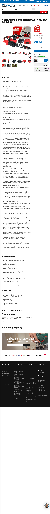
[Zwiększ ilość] (35, 47)
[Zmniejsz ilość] (39, 47)
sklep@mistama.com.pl (8, 9)
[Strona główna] (8, 5)
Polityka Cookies (5, 382)
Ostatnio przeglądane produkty (12, 327)
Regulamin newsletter (6, 384)
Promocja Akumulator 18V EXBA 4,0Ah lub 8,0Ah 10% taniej (31, 383)
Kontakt (46, 9)
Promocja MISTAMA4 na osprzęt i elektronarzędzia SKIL (31, 379)
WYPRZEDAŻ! (44, 12)
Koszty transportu (17, 367)
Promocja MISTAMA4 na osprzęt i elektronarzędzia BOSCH (31, 371)
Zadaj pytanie (6, 321)
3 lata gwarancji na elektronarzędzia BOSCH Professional (19, 378)
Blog (34, 9)
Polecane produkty (16, 310)
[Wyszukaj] (27, 5)
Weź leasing (46, 70)
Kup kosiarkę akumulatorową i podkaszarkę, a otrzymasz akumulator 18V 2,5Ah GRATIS (31, 392)
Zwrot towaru (4, 371)
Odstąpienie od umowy (6, 369)
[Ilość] (37, 47)
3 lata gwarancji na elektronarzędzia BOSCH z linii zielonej (19, 386)
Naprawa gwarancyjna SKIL (18, 375)
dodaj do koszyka (41, 51)
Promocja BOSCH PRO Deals (30, 368)
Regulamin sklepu (5, 373)
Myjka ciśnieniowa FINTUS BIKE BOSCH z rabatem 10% (31, 400)
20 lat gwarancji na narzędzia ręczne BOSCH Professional (19, 382)
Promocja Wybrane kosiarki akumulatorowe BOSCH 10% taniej (30, 387)
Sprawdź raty (37, 70)
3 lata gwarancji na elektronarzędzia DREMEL (19, 393)
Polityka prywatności (6, 375)
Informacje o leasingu (6, 376)
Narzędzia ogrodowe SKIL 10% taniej (31, 397)
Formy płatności (39, 9)
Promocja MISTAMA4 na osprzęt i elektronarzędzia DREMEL (31, 375)
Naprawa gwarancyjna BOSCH (18, 372)
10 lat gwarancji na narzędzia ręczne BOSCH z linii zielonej (19, 390)
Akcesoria (5, 310)
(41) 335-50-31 (19, 9)
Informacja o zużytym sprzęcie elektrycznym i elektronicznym (6, 379)
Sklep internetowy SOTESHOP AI (42, 405)
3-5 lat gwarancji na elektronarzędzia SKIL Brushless (18, 396)
